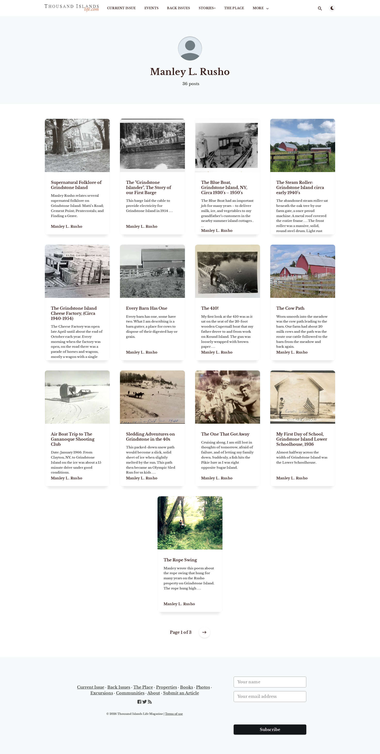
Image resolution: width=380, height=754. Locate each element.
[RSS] (150, 702)
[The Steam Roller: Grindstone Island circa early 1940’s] (302, 203)
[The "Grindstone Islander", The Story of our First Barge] (152, 203)
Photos (203, 687)
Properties (166, 687)
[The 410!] (227, 329)
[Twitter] (145, 702)
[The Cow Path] (302, 329)
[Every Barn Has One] (152, 329)
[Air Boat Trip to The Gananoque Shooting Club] (77, 455)
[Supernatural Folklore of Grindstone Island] (77, 203)
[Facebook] (139, 702)
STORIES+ (207, 8)
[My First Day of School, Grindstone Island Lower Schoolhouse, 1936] (302, 455)
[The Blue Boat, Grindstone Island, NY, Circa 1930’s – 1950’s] (227, 203)
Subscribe (270, 729)
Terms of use (174, 714)
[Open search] (320, 8)
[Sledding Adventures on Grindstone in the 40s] (152, 455)
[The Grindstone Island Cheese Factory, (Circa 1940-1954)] (77, 329)
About (153, 693)
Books (186, 687)
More (261, 8)
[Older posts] (204, 632)
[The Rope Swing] (190, 581)
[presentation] (270, 715)
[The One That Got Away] (227, 455)
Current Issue (121, 8)
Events (151, 8)
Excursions (101, 693)
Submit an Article (181, 693)
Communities (130, 693)
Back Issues (178, 8)
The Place (234, 8)
